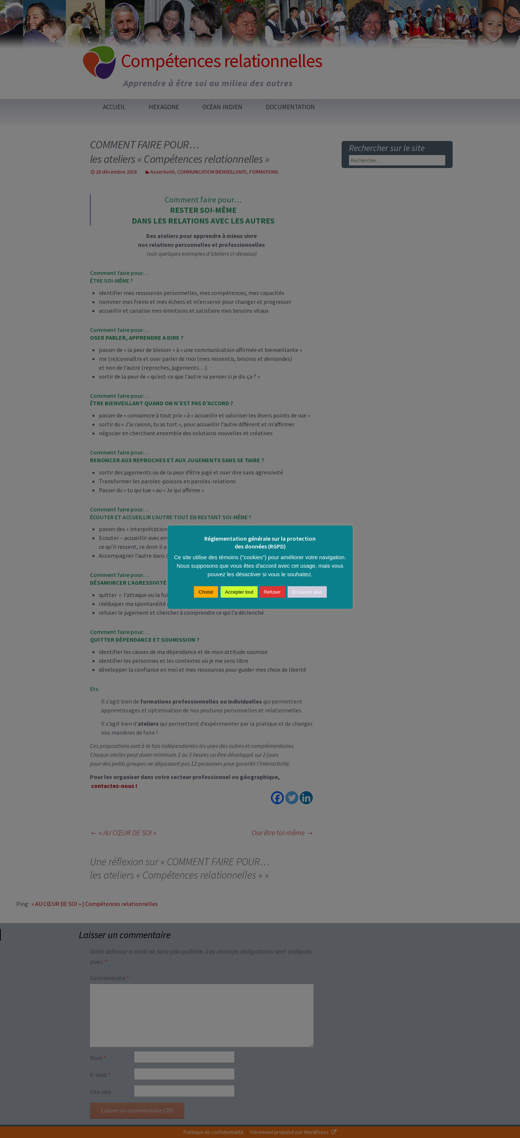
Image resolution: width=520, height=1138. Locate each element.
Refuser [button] (272, 592)
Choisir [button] (205, 592)
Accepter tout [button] (239, 592)
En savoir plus (307, 592)
